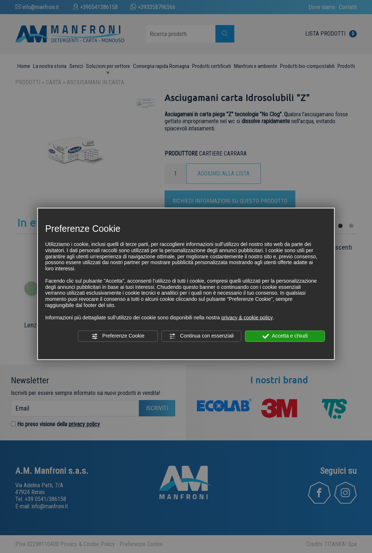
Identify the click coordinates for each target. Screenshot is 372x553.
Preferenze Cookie (118, 336)
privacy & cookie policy (247, 317)
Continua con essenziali (201, 336)
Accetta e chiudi (285, 336)
